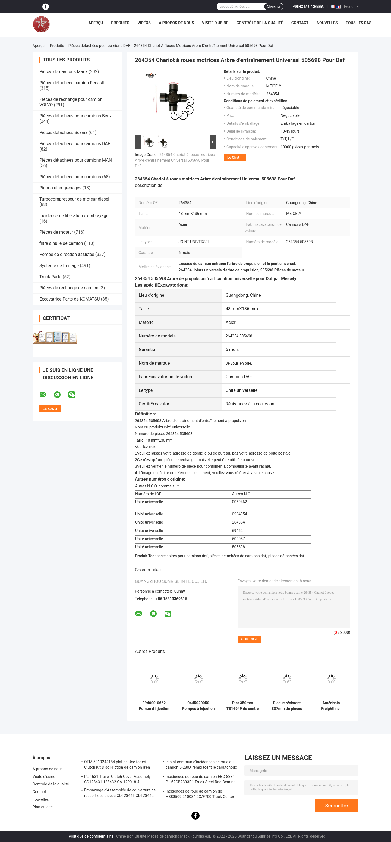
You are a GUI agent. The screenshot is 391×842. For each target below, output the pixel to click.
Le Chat (233, 157)
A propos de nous (176, 23)
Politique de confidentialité (91, 836)
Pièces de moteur (56, 232)
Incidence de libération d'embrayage (73, 215)
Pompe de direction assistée (66, 254)
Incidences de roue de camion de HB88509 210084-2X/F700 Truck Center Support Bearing (200, 794)
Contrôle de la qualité (260, 23)
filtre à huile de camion (61, 243)
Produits (120, 23)
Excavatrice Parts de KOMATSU (69, 299)
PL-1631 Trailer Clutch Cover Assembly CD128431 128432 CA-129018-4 (117, 779)
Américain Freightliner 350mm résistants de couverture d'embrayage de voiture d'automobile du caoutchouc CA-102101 (331, 706)
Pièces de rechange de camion (68, 287)
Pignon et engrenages (60, 187)
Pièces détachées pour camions (70, 176)
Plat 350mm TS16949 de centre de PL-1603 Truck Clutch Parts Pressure (242, 706)
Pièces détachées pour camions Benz (75, 115)
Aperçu (96, 23)
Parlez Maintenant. (308, 6)
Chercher (273, 6)
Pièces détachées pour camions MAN (75, 160)
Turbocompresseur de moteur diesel (74, 199)
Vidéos (144, 23)
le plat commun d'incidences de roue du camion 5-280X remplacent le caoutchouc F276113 (201, 765)
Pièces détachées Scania (63, 132)
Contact (299, 23)
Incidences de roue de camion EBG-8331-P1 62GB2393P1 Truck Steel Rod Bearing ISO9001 (201, 780)
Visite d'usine (215, 23)
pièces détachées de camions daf (238, 556)
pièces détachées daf (286, 556)
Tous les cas (358, 23)
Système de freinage (59, 265)
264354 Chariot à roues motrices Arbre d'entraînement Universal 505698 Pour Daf (175, 160)
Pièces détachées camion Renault (72, 82)
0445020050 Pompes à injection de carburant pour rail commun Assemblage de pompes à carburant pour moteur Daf (198, 706)
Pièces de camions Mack (63, 71)
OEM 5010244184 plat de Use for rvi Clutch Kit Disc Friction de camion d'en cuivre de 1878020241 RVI (117, 765)
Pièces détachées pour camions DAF (99, 45)
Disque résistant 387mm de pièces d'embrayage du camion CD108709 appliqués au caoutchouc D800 (286, 706)
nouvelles (327, 23)
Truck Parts (50, 276)
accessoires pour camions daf (182, 556)
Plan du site (43, 807)
